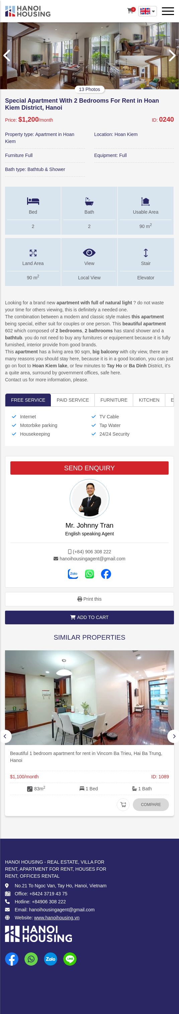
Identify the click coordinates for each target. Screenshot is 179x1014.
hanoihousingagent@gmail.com (92, 558)
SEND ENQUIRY (89, 468)
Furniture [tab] (113, 400)
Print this (89, 599)
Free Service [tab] (28, 400)
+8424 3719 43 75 (48, 893)
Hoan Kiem (126, 134)
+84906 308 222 (49, 901)
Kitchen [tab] (149, 400)
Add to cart (89, 617)
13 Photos (89, 89)
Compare (151, 804)
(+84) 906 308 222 (92, 551)
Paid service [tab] (73, 400)
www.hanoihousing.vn (56, 917)
